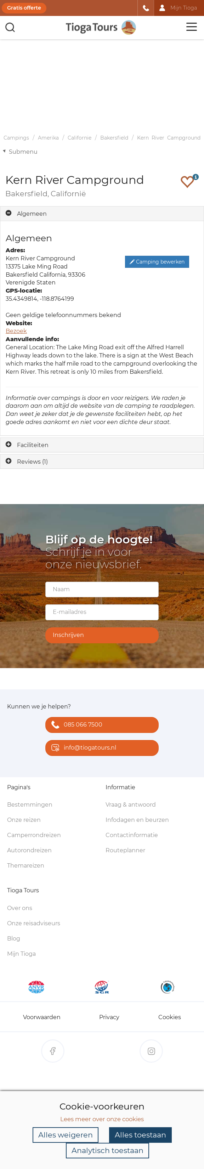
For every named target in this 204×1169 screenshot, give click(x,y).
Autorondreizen (29, 850)
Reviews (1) (32, 461)
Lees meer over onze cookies (102, 1119)
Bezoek (16, 331)
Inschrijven (68, 635)
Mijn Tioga (21, 953)
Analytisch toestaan (107, 1150)
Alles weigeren (65, 1134)
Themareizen (25, 865)
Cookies (169, 1017)
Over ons (19, 908)
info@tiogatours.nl (82, 748)
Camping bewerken (157, 262)
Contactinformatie (132, 835)
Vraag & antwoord (131, 804)
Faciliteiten (33, 445)
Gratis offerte (24, 8)
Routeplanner (125, 850)
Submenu (23, 151)
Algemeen (32, 213)
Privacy (109, 1017)
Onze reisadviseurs (33, 923)
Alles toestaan (140, 1134)
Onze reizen (24, 820)
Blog (13, 938)
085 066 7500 (75, 725)
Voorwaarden (42, 1017)
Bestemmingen (29, 804)
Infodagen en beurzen (137, 820)
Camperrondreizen (34, 835)
